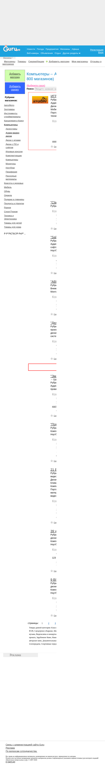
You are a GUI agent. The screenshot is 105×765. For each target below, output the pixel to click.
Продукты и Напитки (14, 203)
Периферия (11, 172)
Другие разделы (71, 53)
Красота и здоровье (13, 183)
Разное (7, 207)
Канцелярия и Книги (14, 120)
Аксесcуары (11, 129)
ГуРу (26, 760)
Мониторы (11, 163)
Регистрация (96, 50)
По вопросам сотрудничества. (21, 751)
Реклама (10, 748)
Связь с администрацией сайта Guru (25, 744)
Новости (31, 49)
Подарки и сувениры (14, 199)
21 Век (55, 469)
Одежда (8, 195)
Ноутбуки (10, 168)
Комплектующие (14, 155)
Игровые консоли (14, 151)
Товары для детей (13, 223)
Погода (40, 49)
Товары (22, 61)
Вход (100, 52)
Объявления (47, 53)
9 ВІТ (54, 579)
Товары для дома (12, 227)
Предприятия (52, 49)
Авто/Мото (9, 105)
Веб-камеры (33, 53)
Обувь (7, 191)
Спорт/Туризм (11, 211)
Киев (55, 379)
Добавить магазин (59, 61)
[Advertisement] (52, 22)
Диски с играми (13, 140)
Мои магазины (80, 61)
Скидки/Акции (36, 61)
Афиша (75, 49)
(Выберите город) (36, 85)
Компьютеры (12, 159)
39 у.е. (55, 531)
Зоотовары (9, 109)
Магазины (65, 49)
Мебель (8, 187)
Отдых (58, 53)
